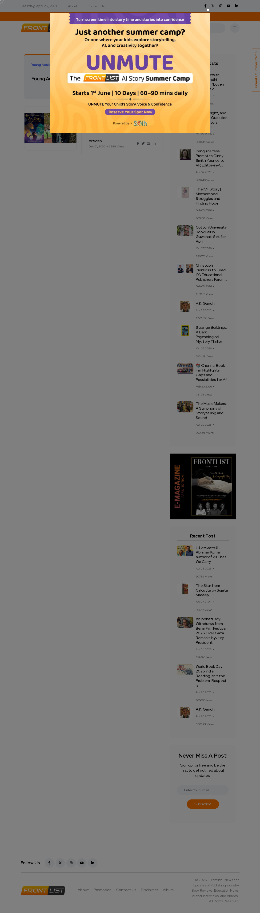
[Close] (130, 10)
